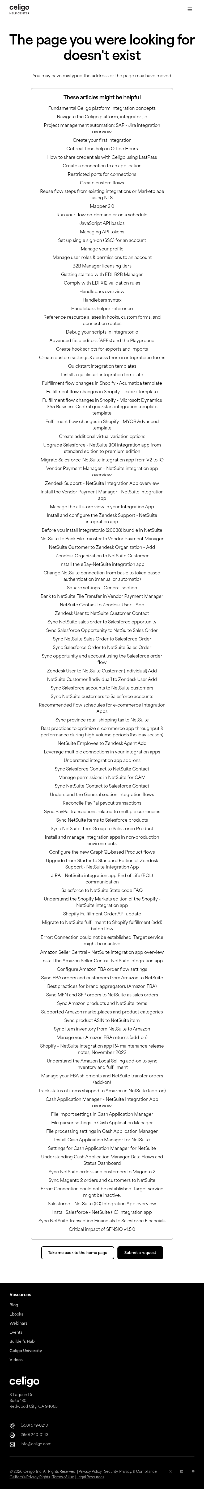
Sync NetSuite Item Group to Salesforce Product (102, 829)
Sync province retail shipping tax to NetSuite (102, 720)
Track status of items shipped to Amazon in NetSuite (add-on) (102, 1091)
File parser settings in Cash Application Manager (102, 1123)
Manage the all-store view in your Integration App (102, 507)
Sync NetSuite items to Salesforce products (102, 820)
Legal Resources (90, 1477)
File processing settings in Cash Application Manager (102, 1132)
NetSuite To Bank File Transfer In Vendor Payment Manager (102, 539)
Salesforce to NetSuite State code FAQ (102, 891)
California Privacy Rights (30, 1477)
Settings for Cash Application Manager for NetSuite (102, 1149)
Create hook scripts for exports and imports (102, 349)
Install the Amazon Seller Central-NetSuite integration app (102, 961)
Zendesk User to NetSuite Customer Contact (102, 614)
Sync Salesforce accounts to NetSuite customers (102, 688)
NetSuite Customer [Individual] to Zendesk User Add (102, 680)
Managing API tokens (102, 232)
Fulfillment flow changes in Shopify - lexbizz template (102, 392)
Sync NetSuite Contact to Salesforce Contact (102, 786)
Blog (14, 1305)
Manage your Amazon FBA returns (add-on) (102, 1038)
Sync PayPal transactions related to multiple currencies (102, 812)
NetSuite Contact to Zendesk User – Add (102, 605)
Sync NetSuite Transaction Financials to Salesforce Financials (102, 1221)
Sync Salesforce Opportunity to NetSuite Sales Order (102, 631)
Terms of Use (63, 1477)
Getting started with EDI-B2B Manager (102, 275)
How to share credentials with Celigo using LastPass (102, 158)
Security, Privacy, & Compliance (130, 1472)
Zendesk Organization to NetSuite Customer (102, 556)
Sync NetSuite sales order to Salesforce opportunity (102, 622)
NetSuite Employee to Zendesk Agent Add (102, 744)
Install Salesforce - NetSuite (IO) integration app (102, 1213)
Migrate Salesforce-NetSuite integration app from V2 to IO (102, 460)
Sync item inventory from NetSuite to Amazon (102, 1029)
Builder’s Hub (22, 1342)
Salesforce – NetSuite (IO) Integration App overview (102, 1204)
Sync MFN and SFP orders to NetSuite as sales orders (102, 995)
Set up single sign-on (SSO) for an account (102, 241)
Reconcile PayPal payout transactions (102, 803)
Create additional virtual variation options (102, 437)
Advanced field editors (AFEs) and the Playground (102, 341)
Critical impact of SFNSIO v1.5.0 (102, 1230)
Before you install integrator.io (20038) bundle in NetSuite (102, 531)
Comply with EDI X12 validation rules (102, 283)
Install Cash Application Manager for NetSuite (102, 1140)
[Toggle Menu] (190, 9)
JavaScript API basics (102, 224)
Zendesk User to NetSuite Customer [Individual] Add (102, 671)
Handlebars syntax (102, 300)
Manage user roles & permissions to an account (102, 258)
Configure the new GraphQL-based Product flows (102, 852)
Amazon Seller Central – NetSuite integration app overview (102, 953)
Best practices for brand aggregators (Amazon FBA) (102, 987)
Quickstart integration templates (102, 366)
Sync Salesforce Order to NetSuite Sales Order (102, 648)
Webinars (18, 1324)
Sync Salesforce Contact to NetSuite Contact (102, 769)
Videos (16, 1360)
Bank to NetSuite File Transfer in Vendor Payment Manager (102, 597)
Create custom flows (102, 183)
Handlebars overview (102, 292)
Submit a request (140, 1253)
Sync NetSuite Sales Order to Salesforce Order (102, 639)
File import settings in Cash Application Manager (102, 1115)
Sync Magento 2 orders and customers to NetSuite (102, 1181)
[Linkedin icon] (181, 1474)
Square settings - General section (102, 588)
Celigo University (26, 1351)
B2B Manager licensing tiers (102, 266)
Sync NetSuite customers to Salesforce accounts (102, 697)
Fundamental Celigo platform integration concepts (102, 109)
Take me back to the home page (77, 1253)
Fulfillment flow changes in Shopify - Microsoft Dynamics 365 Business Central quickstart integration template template (102, 407)
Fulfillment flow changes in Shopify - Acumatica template (102, 384)
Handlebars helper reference (102, 309)
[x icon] (170, 1474)
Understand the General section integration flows (102, 795)
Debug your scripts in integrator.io (102, 332)
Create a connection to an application (102, 166)
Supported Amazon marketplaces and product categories (102, 1012)
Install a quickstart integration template (102, 375)
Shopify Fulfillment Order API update (102, 914)
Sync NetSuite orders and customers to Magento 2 (102, 1172)
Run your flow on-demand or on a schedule (102, 215)
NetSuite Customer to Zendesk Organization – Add (102, 548)
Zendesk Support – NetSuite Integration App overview (102, 484)
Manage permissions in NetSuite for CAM (102, 778)
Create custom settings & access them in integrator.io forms (102, 358)
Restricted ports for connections (102, 175)
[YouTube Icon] (193, 1474)
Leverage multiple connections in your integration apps (102, 752)
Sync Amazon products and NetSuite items (102, 1004)
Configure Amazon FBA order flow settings (102, 970)
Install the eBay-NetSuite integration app (102, 565)
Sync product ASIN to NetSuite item (102, 1021)
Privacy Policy (90, 1472)
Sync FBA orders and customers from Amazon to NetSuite (102, 978)
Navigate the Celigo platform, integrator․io (102, 117)
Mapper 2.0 (102, 207)
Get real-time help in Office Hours (102, 149)
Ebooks (16, 1315)
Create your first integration (102, 141)
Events (16, 1333)
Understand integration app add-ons (102, 761)
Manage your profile (102, 249)
